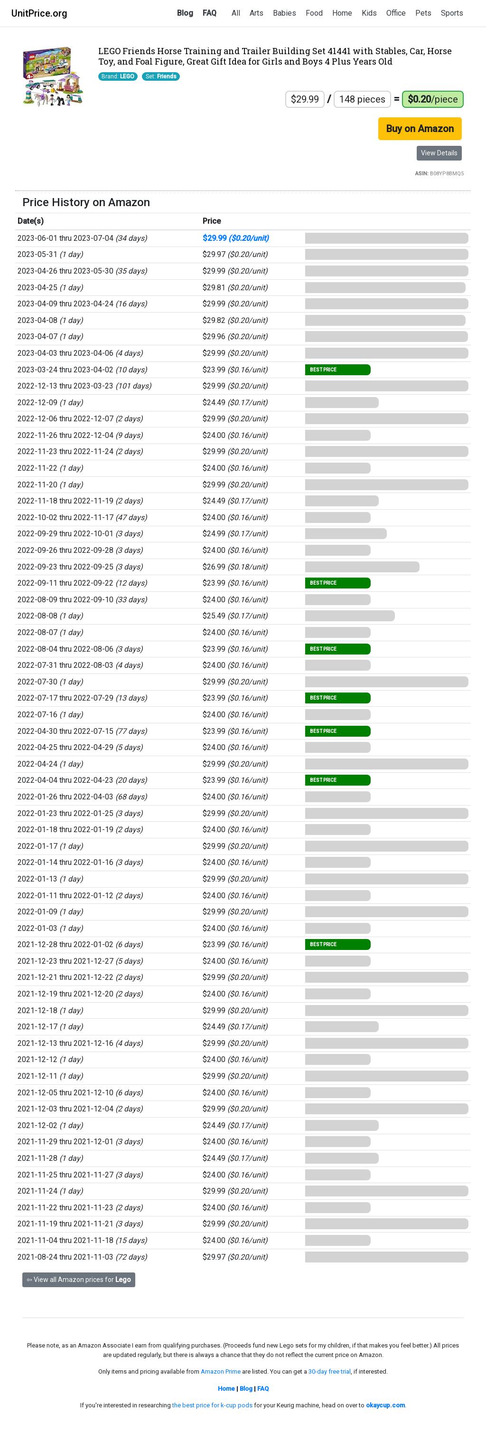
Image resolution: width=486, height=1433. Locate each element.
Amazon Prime (221, 1371)
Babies (284, 13)
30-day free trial (329, 1371)
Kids (369, 13)
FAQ (209, 13)
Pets (423, 13)
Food (314, 13)
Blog (185, 13)
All (236, 13)
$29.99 (236, 238)
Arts (256, 13)
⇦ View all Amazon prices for (79, 1279)
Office (396, 13)
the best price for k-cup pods (212, 1405)
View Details (439, 153)
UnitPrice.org (39, 13)
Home (342, 13)
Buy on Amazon (420, 128)
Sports (452, 13)
